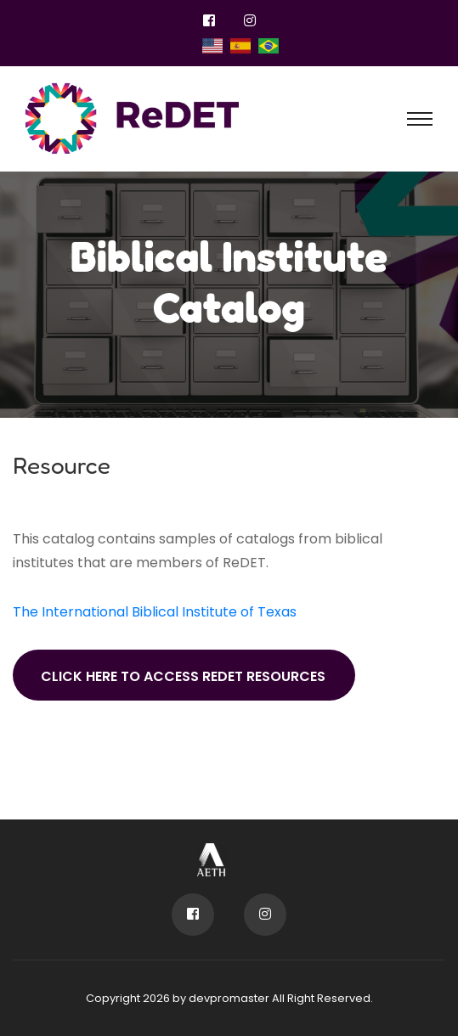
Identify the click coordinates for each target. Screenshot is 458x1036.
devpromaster (229, 998)
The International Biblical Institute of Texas (155, 612)
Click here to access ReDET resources (183, 676)
